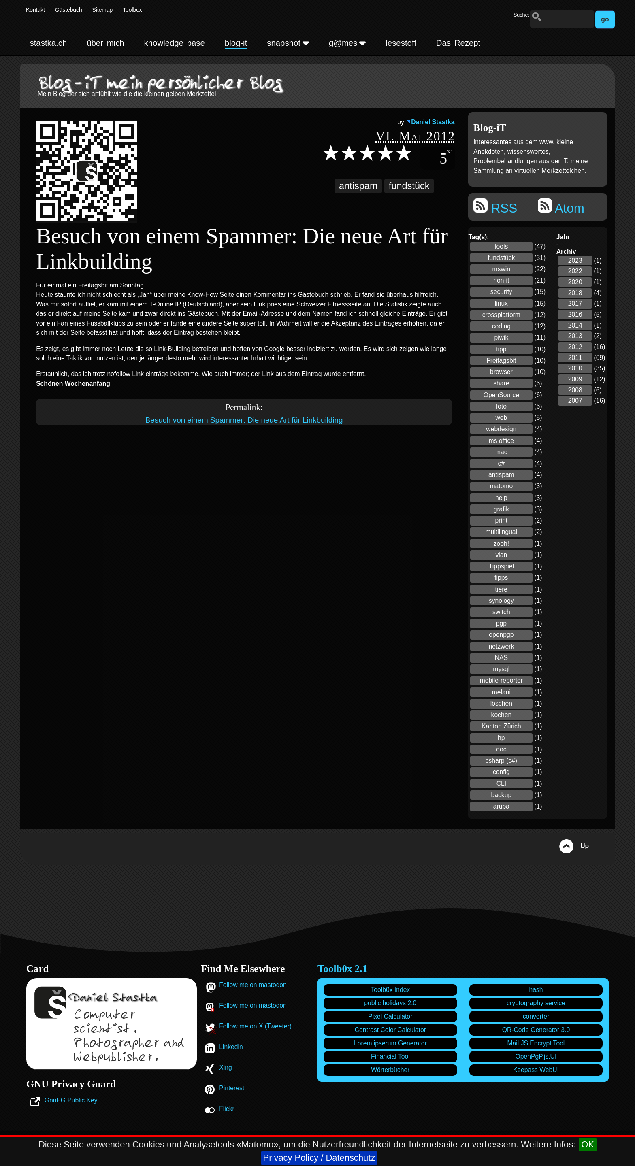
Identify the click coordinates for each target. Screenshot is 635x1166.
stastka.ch (48, 42)
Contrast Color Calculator (390, 1029)
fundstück (409, 186)
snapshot (288, 42)
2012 (575, 346)
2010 (575, 368)
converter (536, 1016)
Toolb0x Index (390, 989)
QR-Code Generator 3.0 (536, 1029)
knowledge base (174, 42)
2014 (575, 325)
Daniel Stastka (432, 122)
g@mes (347, 42)
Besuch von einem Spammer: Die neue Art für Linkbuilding (244, 420)
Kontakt (35, 10)
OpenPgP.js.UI (536, 1056)
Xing (225, 1067)
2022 (575, 271)
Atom (561, 206)
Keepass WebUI (536, 1069)
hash (536, 989)
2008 (575, 390)
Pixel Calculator (390, 1016)
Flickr (226, 1108)
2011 (575, 357)
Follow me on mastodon (253, 984)
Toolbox (132, 10)
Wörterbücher (390, 1069)
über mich (105, 42)
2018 (575, 292)
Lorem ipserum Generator (390, 1043)
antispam (358, 186)
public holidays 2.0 (390, 1003)
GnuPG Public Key (71, 1100)
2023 (575, 260)
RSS (495, 206)
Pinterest (231, 1088)
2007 (575, 400)
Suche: (521, 15)
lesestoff (401, 42)
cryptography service (536, 1003)
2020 (575, 282)
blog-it (236, 42)
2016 (575, 314)
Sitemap (102, 10)
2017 (575, 303)
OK (587, 1144)
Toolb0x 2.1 (342, 968)
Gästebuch (68, 10)
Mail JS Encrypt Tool (536, 1043)
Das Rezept (458, 42)
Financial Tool (390, 1056)
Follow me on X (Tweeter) (255, 1026)
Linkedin (231, 1046)
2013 (575, 335)
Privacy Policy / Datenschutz (319, 1158)
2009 (575, 379)
